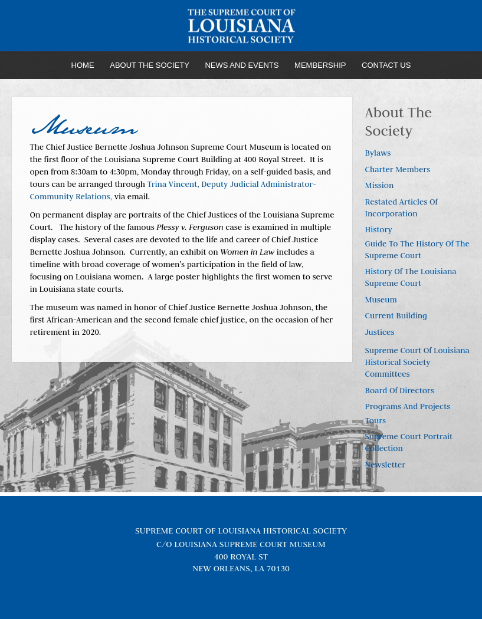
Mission (379, 185)
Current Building (396, 315)
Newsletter (385, 464)
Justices (380, 332)
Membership (320, 65)
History (378, 229)
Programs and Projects (408, 406)
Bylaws (378, 152)
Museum (381, 299)
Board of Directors (399, 390)
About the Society (149, 65)
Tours (375, 420)
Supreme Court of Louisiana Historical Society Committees (417, 362)
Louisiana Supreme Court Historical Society (241, 26)
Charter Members (398, 169)
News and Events (241, 65)
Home (82, 65)
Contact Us (386, 65)
